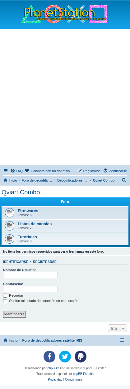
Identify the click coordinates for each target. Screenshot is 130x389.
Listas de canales (35, 223)
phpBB (52, 368)
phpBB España (83, 374)
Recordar (13, 295)
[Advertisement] (65, 97)
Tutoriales (27, 237)
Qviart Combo (21, 192)
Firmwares (28, 210)
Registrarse (45, 262)
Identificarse (15, 262)
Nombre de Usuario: (19, 270)
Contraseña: (13, 284)
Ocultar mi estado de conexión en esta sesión (40, 301)
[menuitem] (16, 171)
